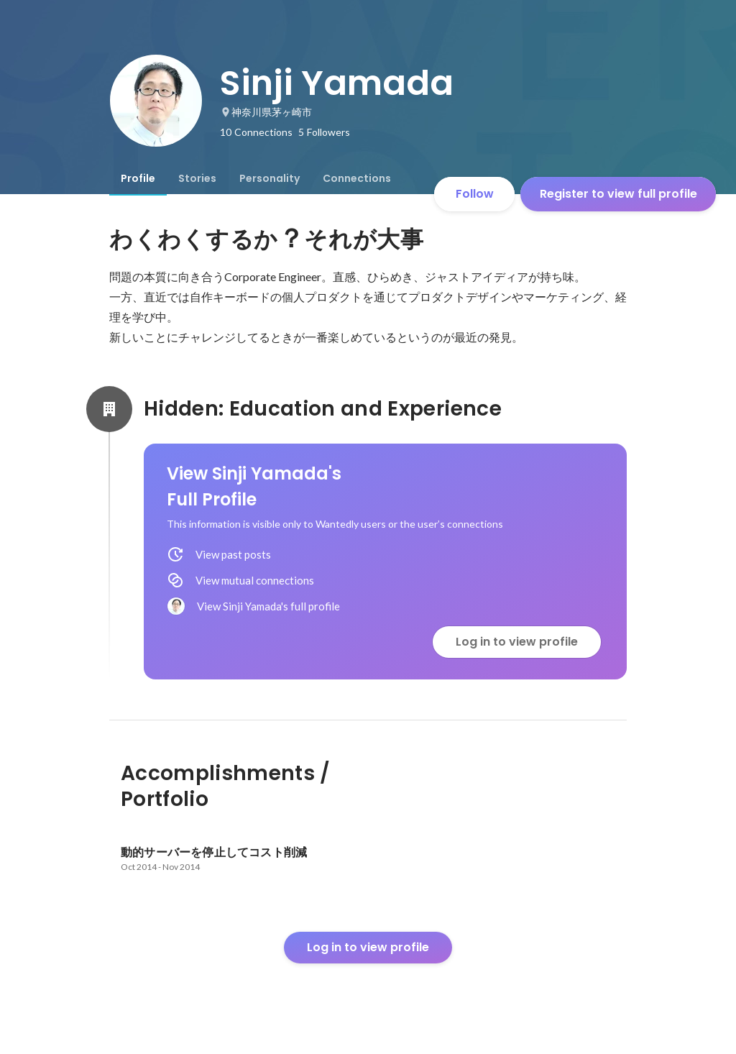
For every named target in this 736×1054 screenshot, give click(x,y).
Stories (197, 178)
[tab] (138, 178)
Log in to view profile (517, 641)
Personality (269, 178)
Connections (357, 178)
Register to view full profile (618, 193)
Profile (138, 178)
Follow (475, 193)
